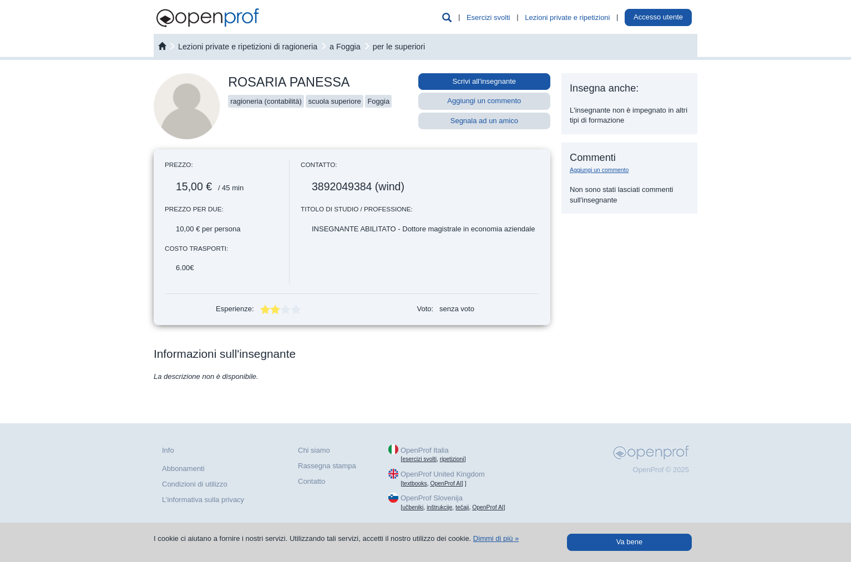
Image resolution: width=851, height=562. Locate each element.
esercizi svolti (419, 459)
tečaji (462, 507)
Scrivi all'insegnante (484, 81)
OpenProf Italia (425, 450)
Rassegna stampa (327, 466)
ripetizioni (452, 459)
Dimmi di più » (496, 538)
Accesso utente (658, 17)
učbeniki (412, 507)
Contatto (311, 481)
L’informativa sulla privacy (203, 499)
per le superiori (399, 46)
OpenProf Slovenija (432, 498)
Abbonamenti (183, 468)
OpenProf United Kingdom (443, 474)
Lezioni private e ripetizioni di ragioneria (247, 46)
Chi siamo (314, 450)
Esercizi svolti (488, 17)
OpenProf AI (446, 483)
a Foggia (345, 46)
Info (168, 450)
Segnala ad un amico (484, 121)
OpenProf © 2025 (661, 469)
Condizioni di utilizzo (194, 484)
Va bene (629, 542)
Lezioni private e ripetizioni (567, 17)
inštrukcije (439, 507)
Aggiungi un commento (484, 101)
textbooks (414, 483)
